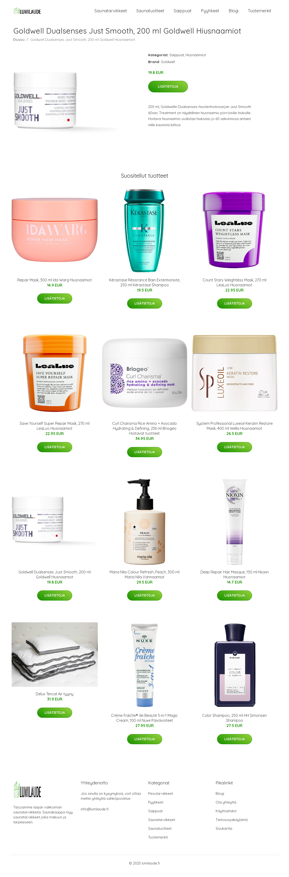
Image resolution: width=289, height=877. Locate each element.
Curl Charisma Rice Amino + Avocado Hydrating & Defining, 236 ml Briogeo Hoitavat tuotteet (144, 434)
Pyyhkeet (210, 13)
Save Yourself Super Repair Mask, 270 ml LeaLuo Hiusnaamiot (54, 432)
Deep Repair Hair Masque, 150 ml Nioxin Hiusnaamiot (234, 580)
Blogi (233, 13)
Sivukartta (224, 834)
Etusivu (19, 45)
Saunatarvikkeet (110, 13)
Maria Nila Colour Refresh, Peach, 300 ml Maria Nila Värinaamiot (144, 580)
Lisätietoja (168, 92)
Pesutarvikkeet (160, 799)
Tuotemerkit (259, 13)
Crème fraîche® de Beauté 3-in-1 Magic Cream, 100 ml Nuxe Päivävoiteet (144, 723)
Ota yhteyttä (226, 808)
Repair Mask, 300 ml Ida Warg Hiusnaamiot (54, 285)
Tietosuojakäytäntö (232, 825)
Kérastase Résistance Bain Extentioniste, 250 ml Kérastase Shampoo (144, 288)
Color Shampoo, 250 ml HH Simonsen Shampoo (234, 723)
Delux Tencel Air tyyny (54, 699)
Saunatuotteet (150, 13)
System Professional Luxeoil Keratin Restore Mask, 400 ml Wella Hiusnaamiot (234, 432)
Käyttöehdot (226, 816)
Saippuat (182, 13)
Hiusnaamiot (196, 60)
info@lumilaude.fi (95, 815)
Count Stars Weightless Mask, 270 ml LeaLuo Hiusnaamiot (234, 288)
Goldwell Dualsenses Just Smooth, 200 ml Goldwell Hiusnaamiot (54, 580)
